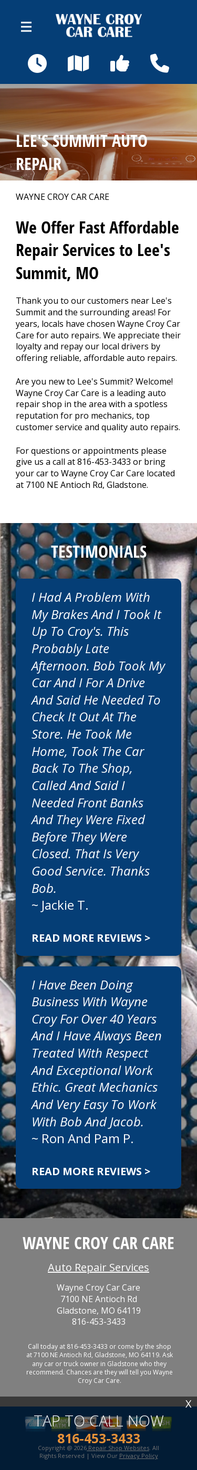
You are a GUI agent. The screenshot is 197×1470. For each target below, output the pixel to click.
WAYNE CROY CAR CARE (62, 197)
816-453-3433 (104, 461)
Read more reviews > (91, 938)
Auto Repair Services (98, 1267)
